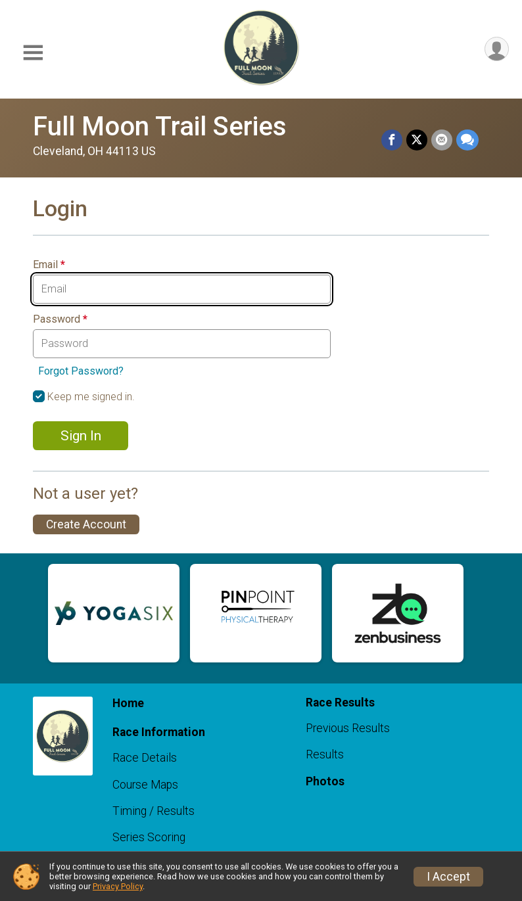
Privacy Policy (118, 886)
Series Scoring (148, 837)
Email (49, 265)
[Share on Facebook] (391, 139)
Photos (325, 781)
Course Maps (145, 784)
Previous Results (348, 728)
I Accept (448, 876)
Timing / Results (153, 811)
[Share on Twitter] (416, 139)
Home (128, 703)
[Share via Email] (441, 139)
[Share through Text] (467, 139)
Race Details (144, 757)
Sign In (80, 436)
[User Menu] (497, 49)
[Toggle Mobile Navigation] (33, 52)
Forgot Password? (81, 371)
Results (325, 754)
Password (60, 319)
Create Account (86, 524)
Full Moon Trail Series (160, 126)
